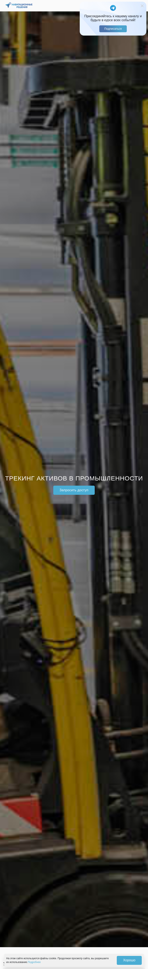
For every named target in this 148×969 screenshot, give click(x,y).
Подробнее (34, 962)
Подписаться (113, 28)
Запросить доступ (74, 490)
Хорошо (129, 960)
